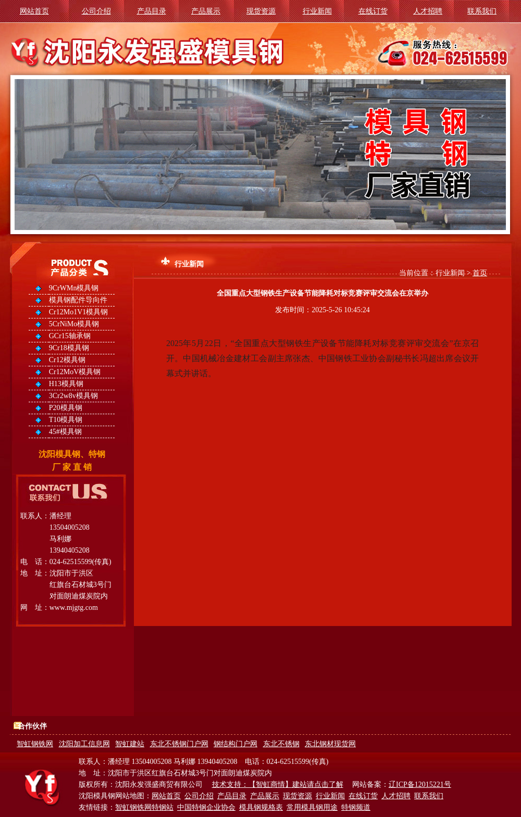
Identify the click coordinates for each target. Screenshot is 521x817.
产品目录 (151, 11)
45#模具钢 (65, 432)
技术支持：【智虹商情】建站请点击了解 (277, 784)
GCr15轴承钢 (70, 336)
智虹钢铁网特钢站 (144, 807)
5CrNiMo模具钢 (74, 324)
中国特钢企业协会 (206, 807)
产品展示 (205, 11)
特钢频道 (355, 807)
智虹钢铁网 (35, 744)
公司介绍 (96, 11)
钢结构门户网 (235, 744)
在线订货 (373, 11)
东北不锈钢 (281, 744)
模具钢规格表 (261, 807)
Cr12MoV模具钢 (75, 372)
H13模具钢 (66, 384)
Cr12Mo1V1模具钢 (78, 312)
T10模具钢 (66, 420)
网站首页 (34, 11)
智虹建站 (129, 744)
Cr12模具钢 (67, 360)
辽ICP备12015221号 (420, 784)
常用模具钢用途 (312, 807)
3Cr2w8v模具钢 (73, 396)
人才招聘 (427, 11)
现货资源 (261, 11)
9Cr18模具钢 (69, 348)
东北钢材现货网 (330, 744)
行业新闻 (317, 11)
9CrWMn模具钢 (74, 288)
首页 (480, 273)
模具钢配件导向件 (78, 300)
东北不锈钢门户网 (179, 744)
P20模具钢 (65, 408)
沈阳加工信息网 (84, 744)
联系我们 (482, 11)
